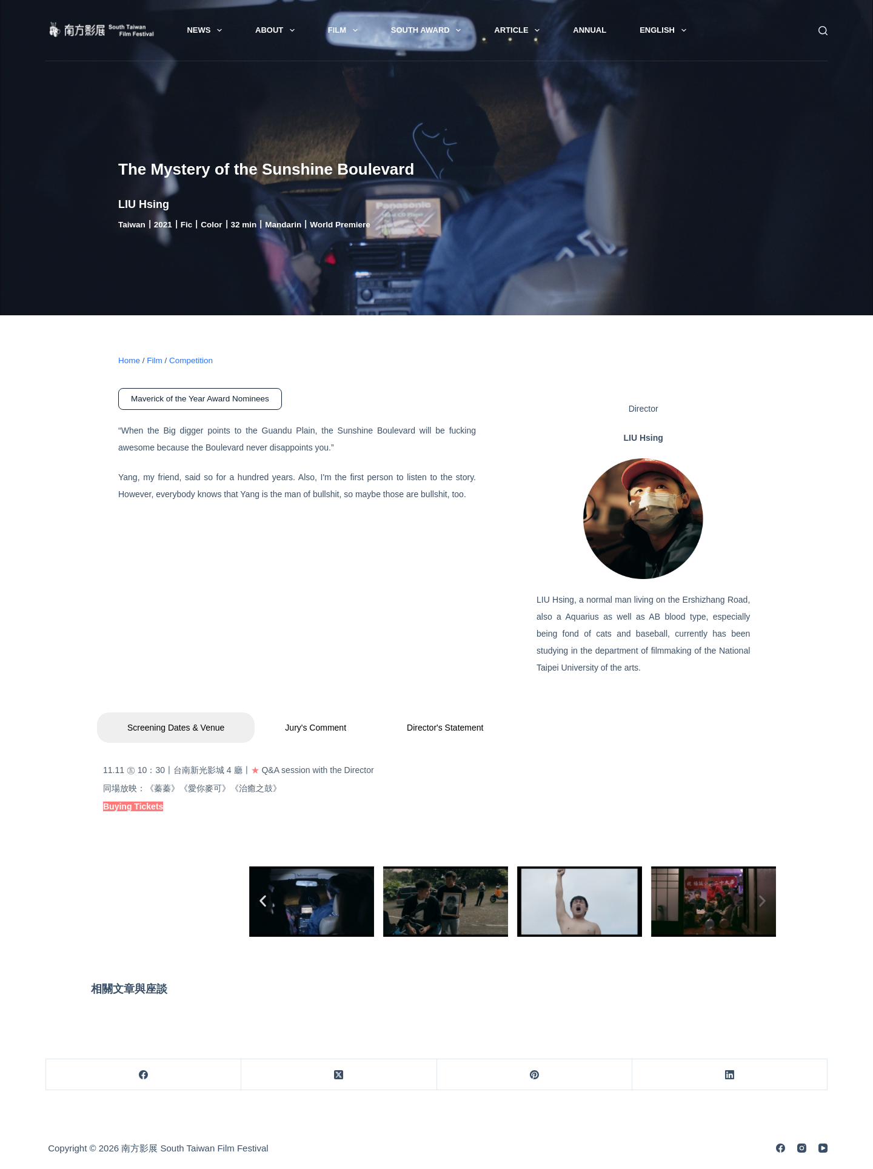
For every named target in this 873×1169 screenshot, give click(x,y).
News (207, 30)
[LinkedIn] (730, 1074)
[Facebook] (143, 1074)
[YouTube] (823, 1148)
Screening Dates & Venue (175, 727)
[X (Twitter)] (338, 1074)
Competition (191, 360)
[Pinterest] (534, 1074)
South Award (428, 30)
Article (519, 30)
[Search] (823, 30)
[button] (262, 900)
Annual (589, 30)
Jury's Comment (315, 727)
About (277, 30)
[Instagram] (801, 1148)
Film (345, 30)
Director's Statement (445, 727)
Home (129, 360)
